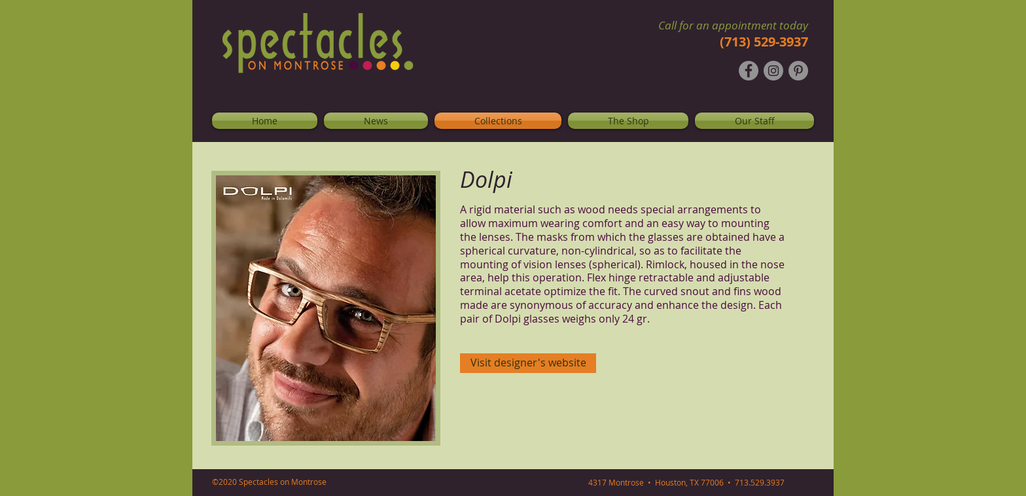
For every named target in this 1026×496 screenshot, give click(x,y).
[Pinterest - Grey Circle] (798, 70)
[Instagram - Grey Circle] (773, 70)
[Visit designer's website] (528, 363)
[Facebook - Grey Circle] (748, 70)
